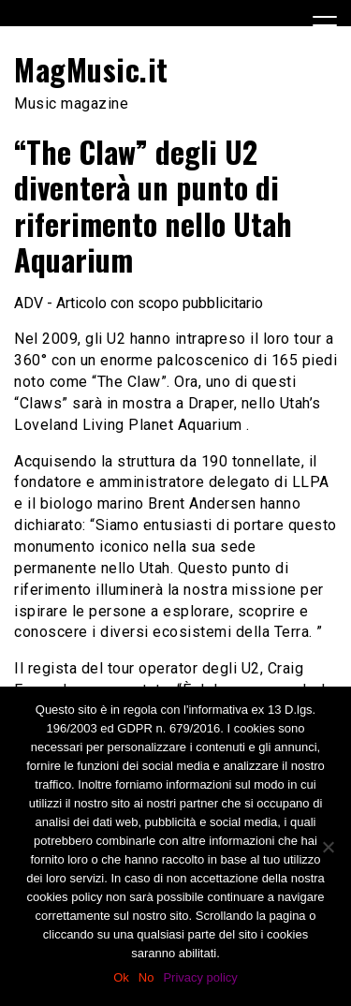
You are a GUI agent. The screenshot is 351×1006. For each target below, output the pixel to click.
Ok (121, 977)
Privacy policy (200, 977)
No (146, 977)
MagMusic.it (91, 69)
